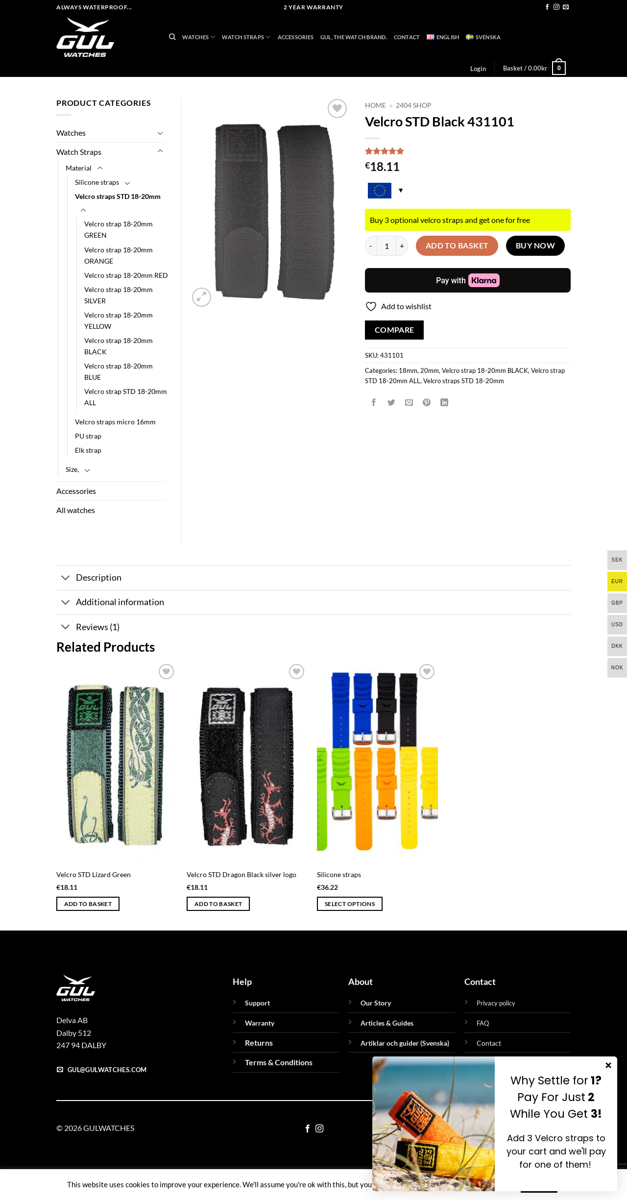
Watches (198, 37)
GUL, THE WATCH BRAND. (353, 37)
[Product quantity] (386, 245)
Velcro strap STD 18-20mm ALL (125, 397)
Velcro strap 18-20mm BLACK (485, 370)
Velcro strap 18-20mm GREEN (118, 229)
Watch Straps (246, 37)
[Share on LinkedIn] (444, 402)
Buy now (535, 245)
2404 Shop (414, 105)
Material (79, 168)
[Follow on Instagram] (556, 7)
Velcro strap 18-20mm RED (126, 275)
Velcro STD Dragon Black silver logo (241, 874)
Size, (72, 469)
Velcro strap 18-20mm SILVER (118, 295)
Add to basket (457, 245)
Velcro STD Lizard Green (93, 874)
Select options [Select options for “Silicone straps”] (350, 904)
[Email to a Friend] (409, 402)
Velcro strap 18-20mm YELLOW (118, 320)
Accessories (296, 37)
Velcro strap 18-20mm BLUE (118, 371)
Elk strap (88, 450)
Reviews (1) (88, 627)
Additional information (110, 603)
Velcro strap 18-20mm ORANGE (118, 255)
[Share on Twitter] (392, 402)
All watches (75, 510)
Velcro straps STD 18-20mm (463, 381)
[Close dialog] (608, 1065)
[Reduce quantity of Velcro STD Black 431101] (371, 245)
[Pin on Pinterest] (427, 402)
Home (375, 105)
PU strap (88, 436)
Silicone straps (97, 182)
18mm (408, 370)
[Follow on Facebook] (547, 7)
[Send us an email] (566, 7)
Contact (407, 37)
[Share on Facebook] (374, 402)
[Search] (172, 37)
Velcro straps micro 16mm (115, 421)
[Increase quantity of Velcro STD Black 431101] (402, 245)
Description (88, 578)
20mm (429, 370)
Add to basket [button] (88, 904)
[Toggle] (160, 133)
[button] (477, 69)
